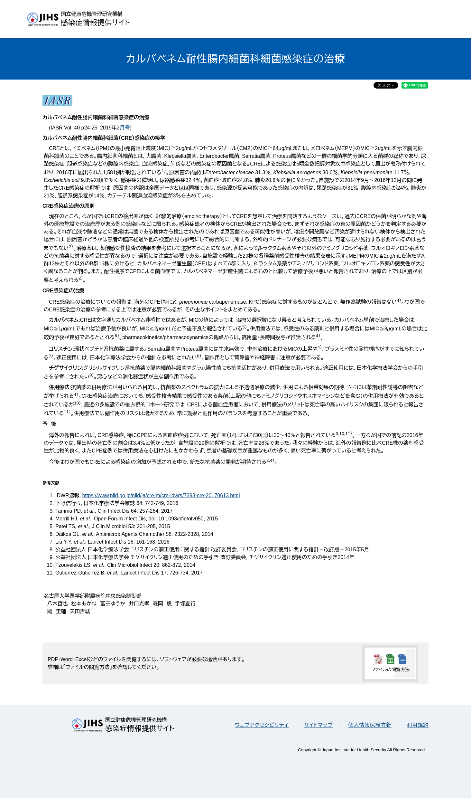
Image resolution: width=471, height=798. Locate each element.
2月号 (123, 127)
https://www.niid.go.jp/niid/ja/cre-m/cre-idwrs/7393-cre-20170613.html (161, 495)
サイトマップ (318, 725)
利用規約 (418, 725)
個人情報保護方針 (369, 725)
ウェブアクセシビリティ (262, 725)
